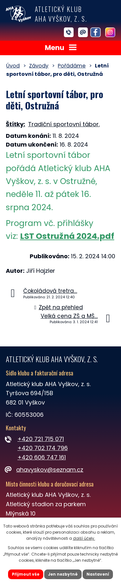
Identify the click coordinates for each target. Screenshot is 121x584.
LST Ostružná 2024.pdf (67, 236)
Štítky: (15, 124)
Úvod (13, 65)
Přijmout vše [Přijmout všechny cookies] (25, 574)
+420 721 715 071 (40, 439)
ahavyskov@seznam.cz (44, 470)
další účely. (84, 538)
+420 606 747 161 (41, 457)
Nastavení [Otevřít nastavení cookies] (97, 574)
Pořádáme (72, 65)
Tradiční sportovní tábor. (64, 124)
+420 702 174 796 (42, 448)
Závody (38, 65)
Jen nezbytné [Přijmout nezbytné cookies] (63, 574)
